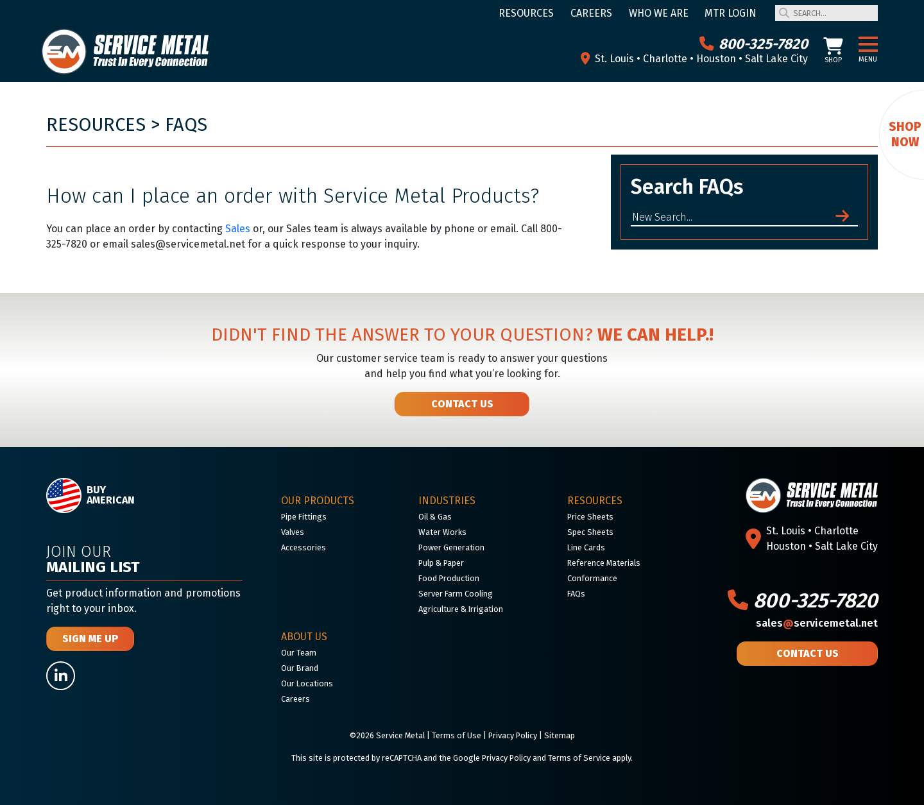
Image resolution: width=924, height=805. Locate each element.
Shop (833, 51)
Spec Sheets (590, 532)
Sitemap (559, 735)
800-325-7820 (753, 44)
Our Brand (299, 668)
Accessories (303, 547)
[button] (868, 45)
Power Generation (451, 547)
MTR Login (731, 13)
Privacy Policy (512, 735)
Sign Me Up (90, 638)
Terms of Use (456, 735)
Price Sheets (590, 516)
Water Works (442, 532)
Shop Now (905, 134)
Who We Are (659, 13)
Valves (292, 532)
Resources (526, 13)
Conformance (592, 578)
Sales (237, 229)
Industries (446, 501)
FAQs (186, 125)
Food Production (448, 578)
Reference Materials (603, 563)
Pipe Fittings (304, 516)
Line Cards (586, 547)
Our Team (298, 652)
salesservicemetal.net (817, 623)
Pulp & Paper (441, 563)
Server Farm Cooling (455, 593)
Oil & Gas (435, 516)
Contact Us (462, 404)
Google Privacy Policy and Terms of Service (531, 758)
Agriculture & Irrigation (460, 609)
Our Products (317, 501)
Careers (591, 13)
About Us (304, 637)
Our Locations (307, 683)
